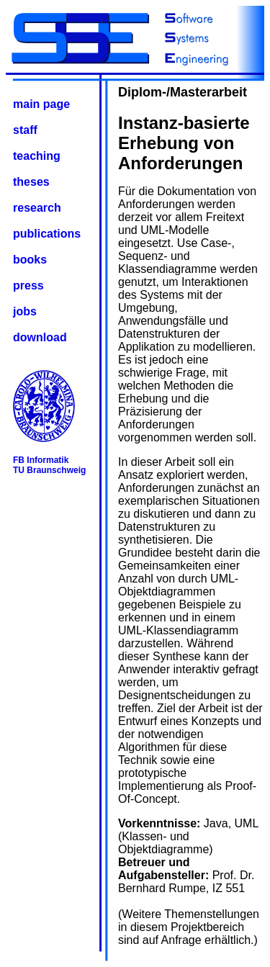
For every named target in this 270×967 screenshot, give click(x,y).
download (40, 337)
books (30, 259)
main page (41, 104)
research (37, 208)
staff (25, 130)
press (28, 285)
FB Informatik (40, 460)
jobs (25, 311)
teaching (36, 156)
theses (31, 182)
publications (47, 234)
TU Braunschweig (49, 470)
